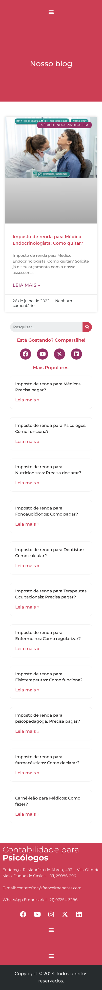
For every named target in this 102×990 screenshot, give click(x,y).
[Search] (87, 327)
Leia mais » (26, 285)
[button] (51, 12)
